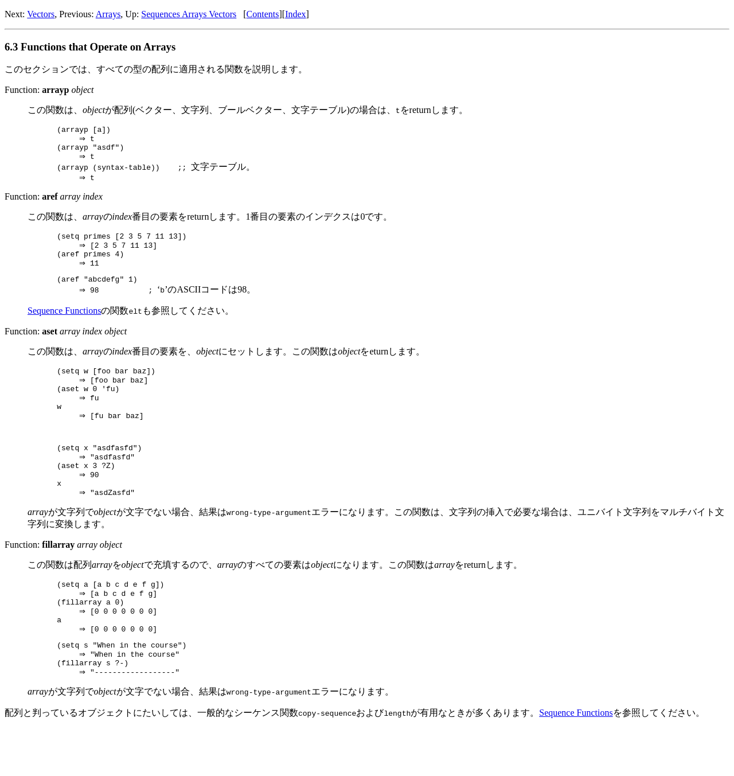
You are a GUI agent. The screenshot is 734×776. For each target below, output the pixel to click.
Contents (263, 14)
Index (295, 14)
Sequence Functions (64, 325)
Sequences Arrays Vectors (188, 14)
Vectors (40, 14)
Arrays (108, 14)
